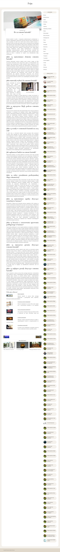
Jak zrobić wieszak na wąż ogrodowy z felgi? (51, 536)
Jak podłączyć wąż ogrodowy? (50, 484)
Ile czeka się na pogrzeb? (22, 325)
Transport (45, 55)
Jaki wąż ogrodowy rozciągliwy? (50, 512)
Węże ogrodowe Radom (51, 530)
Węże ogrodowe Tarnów (51, 338)
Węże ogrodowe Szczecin (50, 101)
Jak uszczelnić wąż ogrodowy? (50, 129)
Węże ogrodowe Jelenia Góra (51, 264)
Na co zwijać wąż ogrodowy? (50, 508)
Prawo (44, 42)
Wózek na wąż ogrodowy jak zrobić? (51, 194)
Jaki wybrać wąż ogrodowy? (50, 161)
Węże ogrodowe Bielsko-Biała (51, 372)
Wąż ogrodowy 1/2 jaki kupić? (51, 526)
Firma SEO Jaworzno (50, 422)
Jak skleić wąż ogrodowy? (49, 414)
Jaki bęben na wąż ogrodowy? (50, 288)
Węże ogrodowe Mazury (51, 357)
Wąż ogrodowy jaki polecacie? (50, 391)
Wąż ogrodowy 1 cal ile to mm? (51, 91)
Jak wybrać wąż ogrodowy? (49, 475)
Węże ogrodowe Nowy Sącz (51, 493)
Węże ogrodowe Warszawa (50, 105)
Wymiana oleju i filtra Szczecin (50, 77)
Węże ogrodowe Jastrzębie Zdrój (50, 353)
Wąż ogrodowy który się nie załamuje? (51, 236)
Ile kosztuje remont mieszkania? (24, 301)
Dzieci (44, 19)
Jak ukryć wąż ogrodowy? (51, 277)
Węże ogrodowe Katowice (50, 503)
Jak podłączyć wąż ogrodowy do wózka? (51, 320)
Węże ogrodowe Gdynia (51, 95)
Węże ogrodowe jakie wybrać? (51, 124)
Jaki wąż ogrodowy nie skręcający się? (51, 363)
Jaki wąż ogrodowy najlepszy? (50, 409)
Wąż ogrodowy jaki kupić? (50, 269)
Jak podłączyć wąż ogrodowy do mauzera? (51, 166)
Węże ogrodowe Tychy (51, 488)
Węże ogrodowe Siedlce (51, 455)
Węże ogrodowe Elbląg (51, 301)
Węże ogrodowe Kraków (51, 315)
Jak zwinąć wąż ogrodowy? (49, 442)
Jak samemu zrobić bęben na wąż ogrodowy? (50, 246)
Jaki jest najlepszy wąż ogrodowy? (51, 400)
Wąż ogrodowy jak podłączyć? (50, 433)
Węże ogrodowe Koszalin (51, 212)
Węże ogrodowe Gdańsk (51, 282)
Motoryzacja (45, 33)
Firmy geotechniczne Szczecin (35, 349)
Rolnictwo (45, 46)
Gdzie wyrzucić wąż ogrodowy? (50, 498)
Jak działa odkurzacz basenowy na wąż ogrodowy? (50, 185)
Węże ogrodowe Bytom (51, 151)
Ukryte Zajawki (46, 60)
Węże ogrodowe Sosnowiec (50, 199)
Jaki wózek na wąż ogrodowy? (50, 208)
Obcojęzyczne (46, 37)
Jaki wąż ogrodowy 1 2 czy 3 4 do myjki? (51, 292)
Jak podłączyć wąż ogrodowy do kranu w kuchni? (51, 232)
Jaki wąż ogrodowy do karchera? (51, 325)
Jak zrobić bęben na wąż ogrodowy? (51, 171)
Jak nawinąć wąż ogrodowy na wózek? (51, 147)
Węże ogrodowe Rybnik (51, 240)
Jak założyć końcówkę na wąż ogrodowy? (51, 367)
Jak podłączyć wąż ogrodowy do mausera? (51, 133)
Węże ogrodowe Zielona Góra (51, 297)
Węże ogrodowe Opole (51, 254)
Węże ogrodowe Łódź (51, 310)
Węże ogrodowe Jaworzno (50, 461)
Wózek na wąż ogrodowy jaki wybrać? (51, 517)
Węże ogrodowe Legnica (51, 427)
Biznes (44, 15)
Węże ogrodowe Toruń (51, 394)
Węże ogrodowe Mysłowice (50, 522)
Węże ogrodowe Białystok (50, 157)
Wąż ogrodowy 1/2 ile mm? (50, 203)
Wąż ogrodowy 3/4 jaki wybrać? (51, 386)
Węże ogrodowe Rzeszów (50, 274)
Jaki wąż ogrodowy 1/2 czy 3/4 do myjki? (51, 470)
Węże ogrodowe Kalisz (51, 305)
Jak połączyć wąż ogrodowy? (50, 348)
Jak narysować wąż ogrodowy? (50, 437)
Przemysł (45, 44)
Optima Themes (12, 550)
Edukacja (45, 21)
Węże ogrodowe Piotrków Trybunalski (50, 217)
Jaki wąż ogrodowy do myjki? (51, 189)
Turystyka (45, 58)
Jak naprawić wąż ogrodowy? (50, 465)
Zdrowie (45, 69)
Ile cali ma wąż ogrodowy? (49, 447)
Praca (44, 40)
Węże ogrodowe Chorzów (50, 180)
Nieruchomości (46, 35)
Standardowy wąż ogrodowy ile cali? (50, 222)
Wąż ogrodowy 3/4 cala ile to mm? (51, 419)
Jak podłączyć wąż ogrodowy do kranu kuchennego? (50, 377)
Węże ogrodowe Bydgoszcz (50, 260)
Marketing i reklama (47, 28)
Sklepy (44, 49)
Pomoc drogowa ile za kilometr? (24, 309)
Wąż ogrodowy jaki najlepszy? (50, 250)
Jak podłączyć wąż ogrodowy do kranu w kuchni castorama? (51, 344)
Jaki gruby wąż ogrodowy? (49, 405)
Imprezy (45, 26)
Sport (44, 51)
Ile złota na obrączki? (22, 317)
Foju (30, 3)
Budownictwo (22, 30)
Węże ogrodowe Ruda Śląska (51, 227)
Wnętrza (45, 67)
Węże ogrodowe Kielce (51, 118)
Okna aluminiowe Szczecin (8, 349)
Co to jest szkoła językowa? (50, 82)
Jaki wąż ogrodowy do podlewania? (51, 381)
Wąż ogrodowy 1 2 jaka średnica (51, 138)
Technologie (45, 53)
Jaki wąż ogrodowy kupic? (50, 479)
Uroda (44, 62)
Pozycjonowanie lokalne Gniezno (51, 540)
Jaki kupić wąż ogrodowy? (49, 330)
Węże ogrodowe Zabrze (51, 109)
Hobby (44, 24)
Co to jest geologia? (20, 349)
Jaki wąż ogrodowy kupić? (50, 143)
